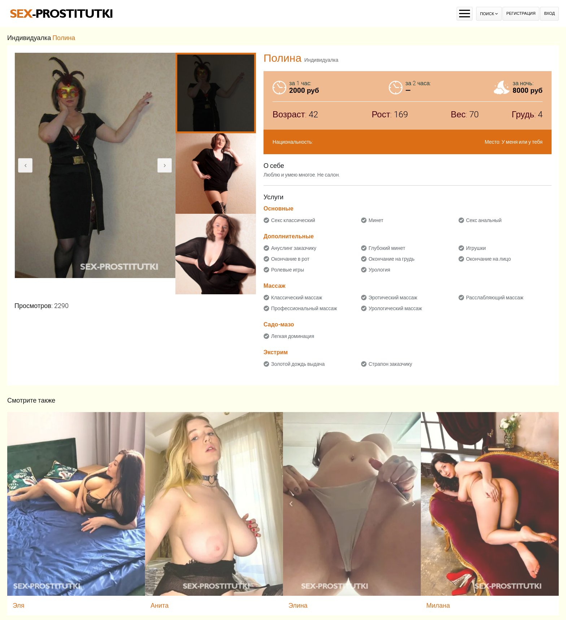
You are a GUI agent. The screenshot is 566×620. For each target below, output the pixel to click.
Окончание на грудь (391, 259)
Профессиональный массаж (304, 308)
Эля (19, 605)
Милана (438, 605)
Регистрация (521, 13)
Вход (549, 13)
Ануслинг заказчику (293, 248)
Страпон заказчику (390, 364)
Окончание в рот (290, 259)
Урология (379, 270)
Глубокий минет (387, 248)
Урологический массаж (395, 308)
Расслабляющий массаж (494, 297)
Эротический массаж (393, 297)
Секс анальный (484, 220)
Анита (160, 605)
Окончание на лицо (488, 259)
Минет (376, 220)
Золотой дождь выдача (298, 364)
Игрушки (476, 248)
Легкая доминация (292, 336)
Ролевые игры (287, 270)
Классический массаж (296, 297)
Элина (298, 605)
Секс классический (293, 220)
